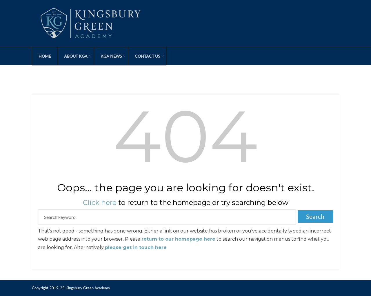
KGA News (111, 56)
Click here (100, 202)
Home (45, 56)
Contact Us (147, 56)
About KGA (76, 56)
